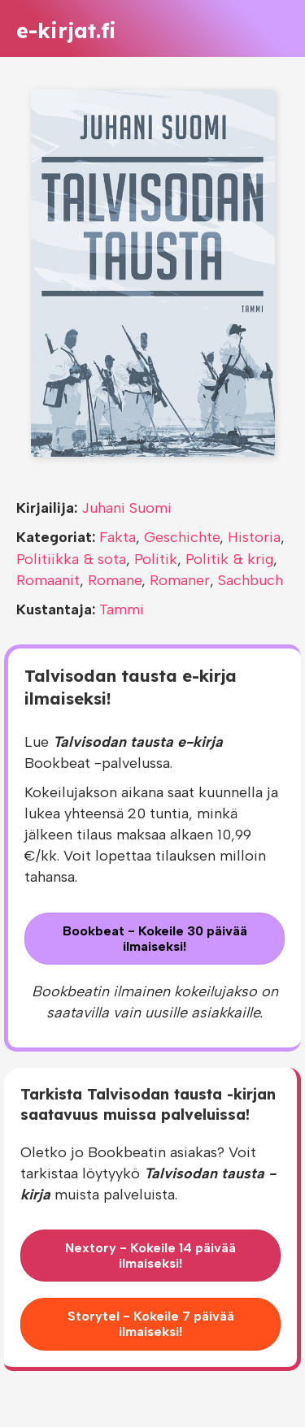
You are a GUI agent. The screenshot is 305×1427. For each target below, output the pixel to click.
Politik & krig (229, 559)
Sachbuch (250, 580)
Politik (155, 559)
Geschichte (182, 537)
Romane (115, 580)
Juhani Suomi (126, 508)
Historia (254, 537)
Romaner (180, 580)
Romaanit (48, 580)
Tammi (121, 609)
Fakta (117, 537)
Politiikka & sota (71, 559)
